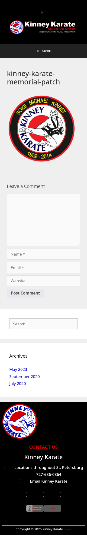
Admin (67, 529)
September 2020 (24, 376)
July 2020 (17, 383)
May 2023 (18, 369)
